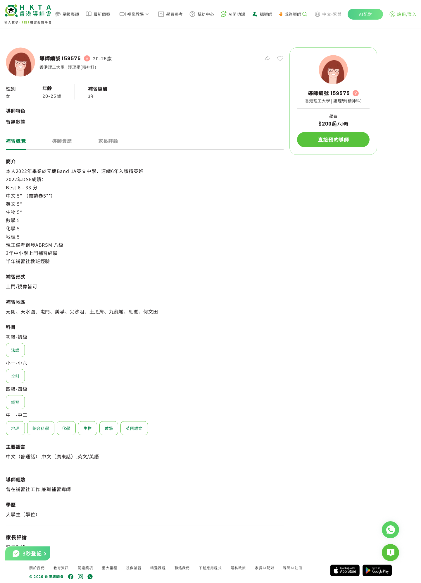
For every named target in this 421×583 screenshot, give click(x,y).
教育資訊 (61, 567)
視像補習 (134, 567)
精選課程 (158, 567)
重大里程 (109, 567)
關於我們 (37, 567)
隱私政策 (238, 567)
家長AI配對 (264, 567)
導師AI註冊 (292, 567)
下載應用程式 (210, 567)
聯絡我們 (182, 567)
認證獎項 (85, 567)
